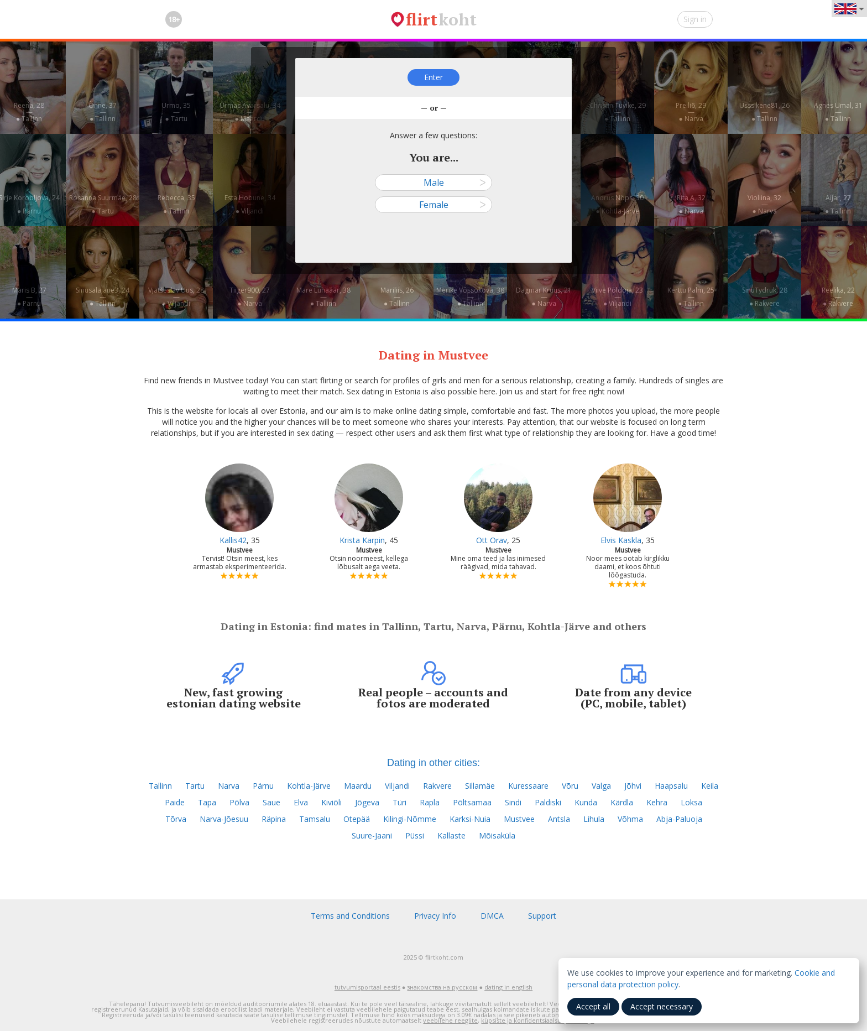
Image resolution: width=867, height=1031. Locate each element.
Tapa (207, 802)
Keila (709, 785)
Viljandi (397, 785)
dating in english (508, 987)
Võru (570, 785)
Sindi (513, 802)
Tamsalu (314, 819)
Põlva (239, 802)
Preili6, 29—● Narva (691, 112)
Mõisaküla (497, 835)
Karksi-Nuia (470, 819)
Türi (399, 802)
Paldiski (548, 802)
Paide (175, 802)
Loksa (691, 802)
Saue (271, 802)
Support (542, 915)
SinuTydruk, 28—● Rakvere (764, 296)
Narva (228, 785)
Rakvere (437, 785)
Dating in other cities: (433, 762)
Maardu (358, 785)
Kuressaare (528, 785)
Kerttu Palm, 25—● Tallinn (690, 296)
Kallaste (451, 835)
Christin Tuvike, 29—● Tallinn (617, 112)
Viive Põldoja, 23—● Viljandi (617, 296)
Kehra (656, 802)
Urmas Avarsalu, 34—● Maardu (250, 112)
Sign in (695, 19)
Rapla (430, 802)
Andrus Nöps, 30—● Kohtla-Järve (617, 204)
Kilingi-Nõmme (409, 819)
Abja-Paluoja (679, 819)
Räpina (274, 819)
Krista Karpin (362, 540)
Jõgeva (367, 802)
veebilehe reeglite (450, 1020)
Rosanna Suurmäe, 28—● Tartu (103, 204)
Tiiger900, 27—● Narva (249, 296)
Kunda (585, 802)
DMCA (492, 915)
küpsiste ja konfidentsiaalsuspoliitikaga (537, 1020)
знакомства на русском (442, 987)
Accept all (593, 1006)
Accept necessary (661, 1006)
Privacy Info (435, 915)
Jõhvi (632, 785)
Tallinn (160, 785)
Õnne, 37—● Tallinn (102, 112)
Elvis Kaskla (620, 540)
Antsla (559, 819)
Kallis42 (233, 540)
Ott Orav (491, 540)
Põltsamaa (472, 802)
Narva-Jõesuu (224, 819)
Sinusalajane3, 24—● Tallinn (102, 296)
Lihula (593, 819)
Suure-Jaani (372, 835)
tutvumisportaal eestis (367, 987)
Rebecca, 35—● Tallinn (176, 204)
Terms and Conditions (350, 915)
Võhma (630, 819)
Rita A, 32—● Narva (691, 204)
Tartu (195, 785)
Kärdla (621, 802)
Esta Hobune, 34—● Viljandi (249, 204)
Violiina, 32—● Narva (764, 204)
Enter (433, 77)
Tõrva (175, 819)
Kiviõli (331, 802)
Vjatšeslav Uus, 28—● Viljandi (176, 296)
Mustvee (519, 819)
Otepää (356, 819)
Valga (601, 785)
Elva (301, 802)
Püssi (414, 835)
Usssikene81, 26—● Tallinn (764, 112)
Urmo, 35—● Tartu (176, 112)
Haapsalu (671, 785)
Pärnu (263, 785)
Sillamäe (480, 785)
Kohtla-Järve (309, 785)
